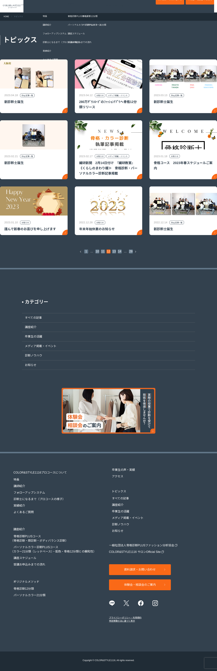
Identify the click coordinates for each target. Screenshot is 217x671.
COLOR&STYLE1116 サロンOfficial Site (135, 548)
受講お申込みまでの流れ (26, 558)
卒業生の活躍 (30, 336)
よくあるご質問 (21, 508)
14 (119, 251)
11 (103, 251)
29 (130, 251)
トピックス (144, 6)
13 (114, 251)
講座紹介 (28, 327)
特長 (13, 476)
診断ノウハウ (30, 355)
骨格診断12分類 (21, 578)
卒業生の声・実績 (115, 6)
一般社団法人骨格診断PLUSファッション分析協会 (141, 542)
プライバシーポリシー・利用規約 (125, 615)
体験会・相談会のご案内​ (200, 6)
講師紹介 (16, 482)
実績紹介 (16, 502)
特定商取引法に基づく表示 (122, 618)
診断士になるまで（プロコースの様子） (36, 495)
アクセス (131, 6)
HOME (6, 17)
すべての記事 (30, 317)
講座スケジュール (22, 551)
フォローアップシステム (26, 489)
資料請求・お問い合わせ (170, 6)
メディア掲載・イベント (38, 346)
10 (97, 251)
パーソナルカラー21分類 (27, 585)
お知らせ (28, 365)
